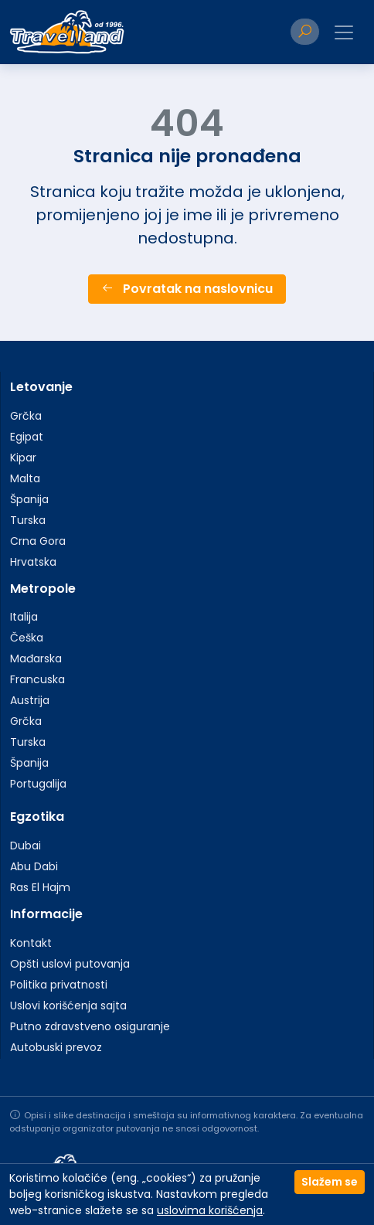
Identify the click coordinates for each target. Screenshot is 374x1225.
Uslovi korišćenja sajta (68, 1005)
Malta (25, 478)
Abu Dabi (34, 866)
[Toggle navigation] (344, 32)
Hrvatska (33, 562)
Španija (29, 499)
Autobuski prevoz (56, 1047)
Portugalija (38, 783)
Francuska (37, 679)
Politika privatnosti (58, 984)
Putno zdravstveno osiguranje (90, 1026)
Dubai (25, 845)
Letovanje (41, 387)
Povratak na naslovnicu (187, 289)
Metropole (43, 588)
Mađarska (36, 658)
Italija (24, 616)
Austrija (29, 700)
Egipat (26, 436)
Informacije (46, 914)
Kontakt (31, 943)
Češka (26, 637)
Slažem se (329, 1181)
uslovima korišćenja (210, 1210)
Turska (28, 520)
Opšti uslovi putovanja (70, 963)
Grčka (26, 416)
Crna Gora (38, 541)
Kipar (23, 457)
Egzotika (37, 816)
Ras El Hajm (40, 887)
